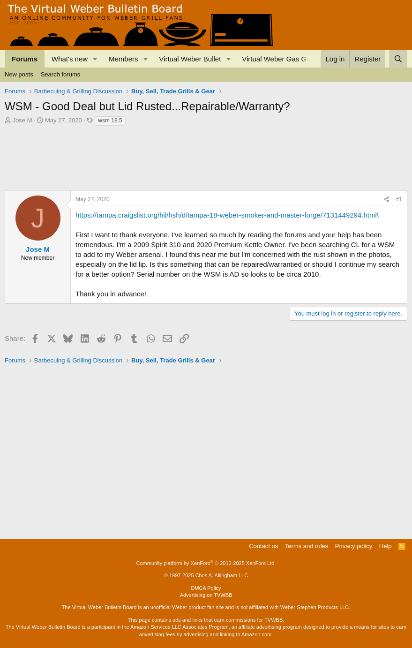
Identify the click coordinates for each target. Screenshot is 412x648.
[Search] (398, 59)
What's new (70, 59)
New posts (19, 74)
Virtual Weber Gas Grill (278, 59)
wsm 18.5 (110, 120)
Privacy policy (353, 546)
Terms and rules (306, 546)
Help (385, 546)
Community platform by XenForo (206, 563)
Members (123, 59)
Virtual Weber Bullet (190, 59)
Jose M (22, 120)
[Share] (387, 199)
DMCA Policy (206, 588)
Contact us (263, 546)
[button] (95, 59)
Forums (24, 59)
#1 (399, 199)
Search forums (61, 74)
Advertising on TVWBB (206, 595)
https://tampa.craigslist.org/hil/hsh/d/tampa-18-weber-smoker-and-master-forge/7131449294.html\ (227, 215)
